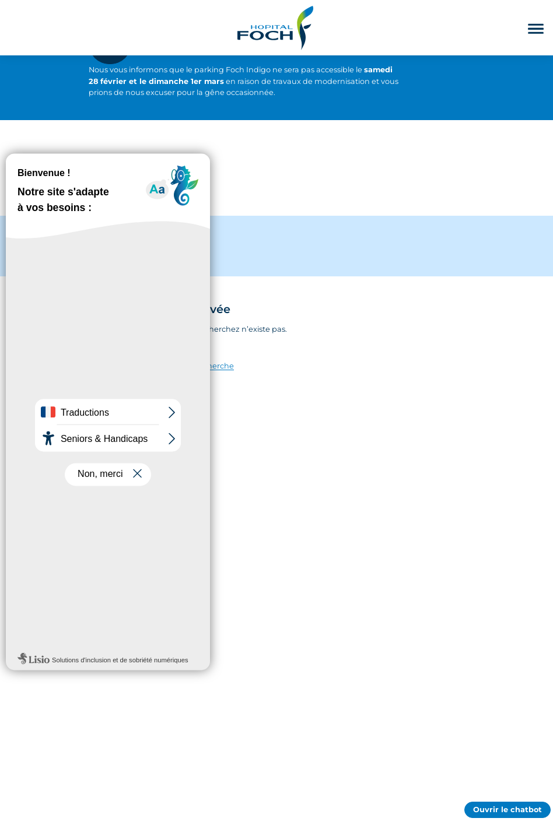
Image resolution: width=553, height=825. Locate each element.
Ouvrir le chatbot (507, 809)
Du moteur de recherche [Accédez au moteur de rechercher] (187, 365)
